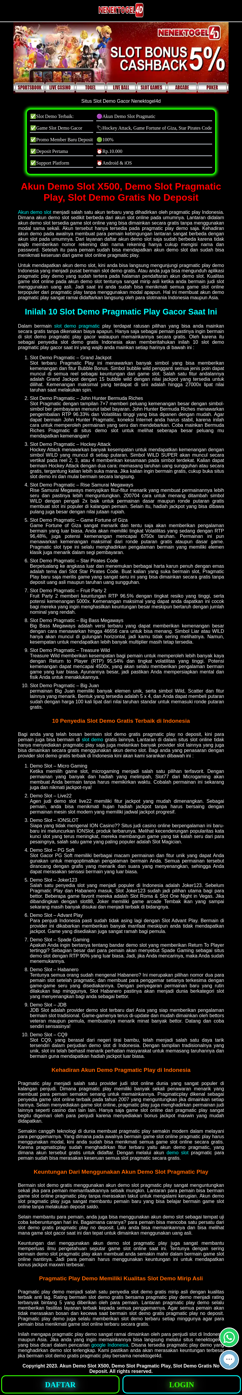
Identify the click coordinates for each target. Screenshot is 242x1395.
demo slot (178, 1152)
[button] (229, 1360)
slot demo (92, 739)
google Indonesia (109, 1345)
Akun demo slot (34, 212)
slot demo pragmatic (76, 326)
